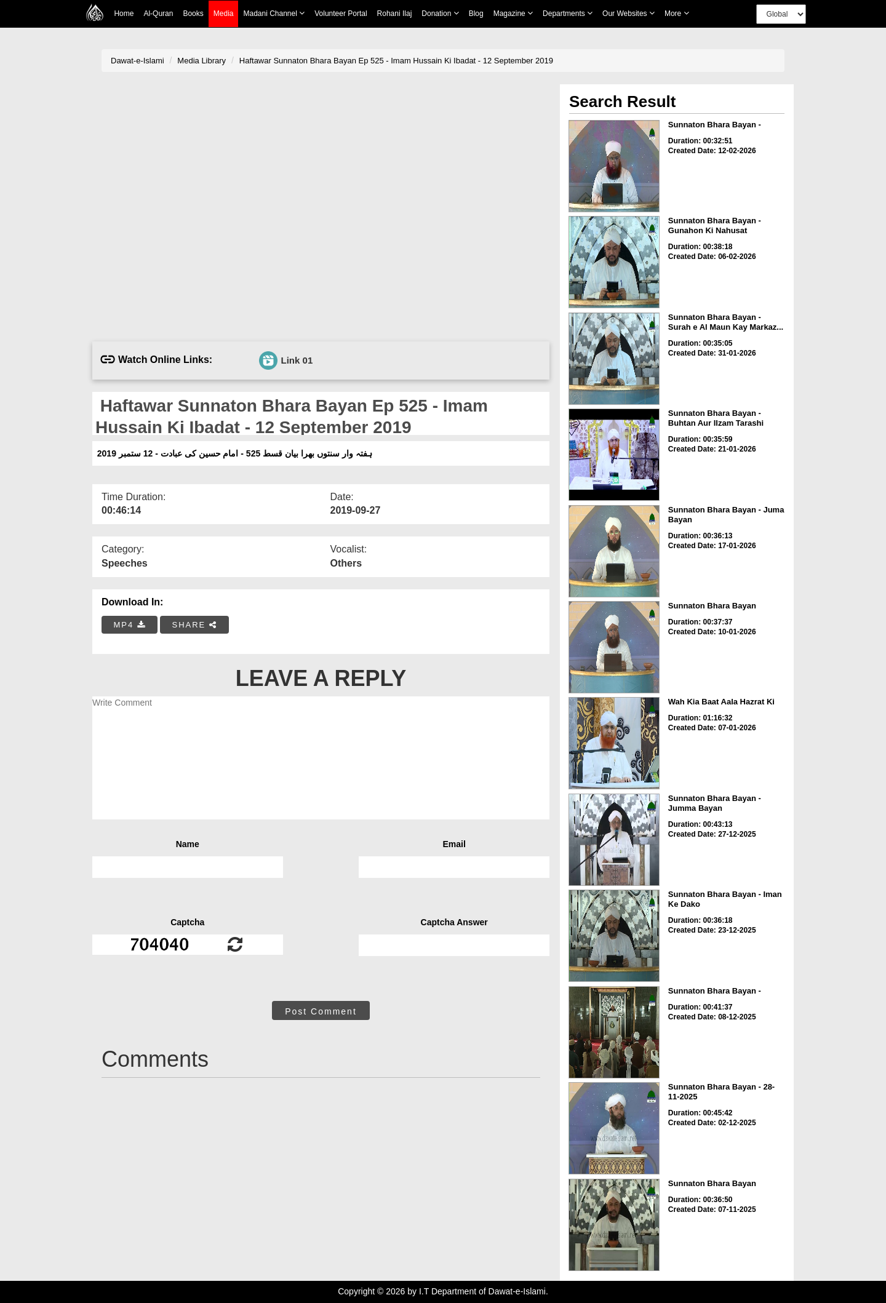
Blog (476, 13)
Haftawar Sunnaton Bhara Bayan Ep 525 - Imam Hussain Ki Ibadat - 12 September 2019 (396, 60)
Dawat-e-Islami (137, 60)
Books (193, 13)
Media (224, 14)
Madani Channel (274, 13)
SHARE (194, 624)
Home (124, 13)
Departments (568, 13)
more (676, 13)
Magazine (513, 13)
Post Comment (321, 1011)
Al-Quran (158, 13)
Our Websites (628, 13)
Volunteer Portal (340, 13)
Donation (439, 13)
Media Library (201, 60)
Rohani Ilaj (394, 13)
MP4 (130, 624)
